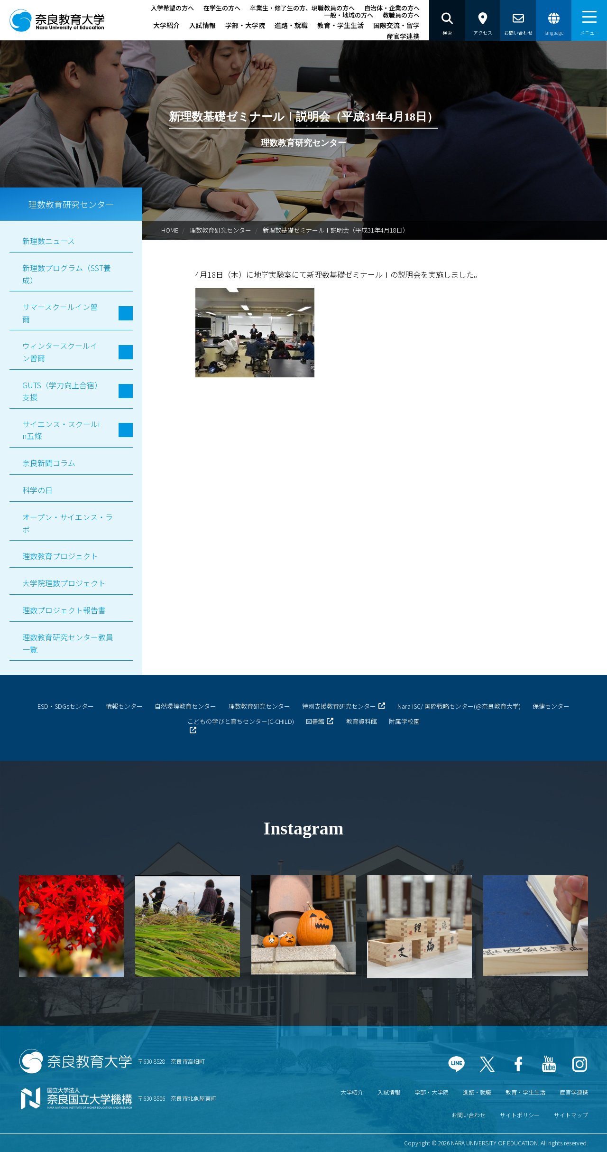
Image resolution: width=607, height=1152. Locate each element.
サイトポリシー (520, 1115)
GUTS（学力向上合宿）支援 (60, 391)
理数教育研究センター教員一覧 (67, 643)
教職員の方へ (401, 15)
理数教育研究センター (220, 229)
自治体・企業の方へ (392, 8)
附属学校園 (404, 721)
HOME (169, 229)
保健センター (551, 706)
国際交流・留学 (396, 25)
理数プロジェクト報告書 (64, 610)
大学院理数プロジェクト (64, 583)
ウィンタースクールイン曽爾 (60, 352)
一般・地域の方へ (348, 15)
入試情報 (202, 25)
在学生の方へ (221, 8)
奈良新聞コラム (48, 462)
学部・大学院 (245, 25)
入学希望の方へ (172, 8)
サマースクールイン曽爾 (60, 313)
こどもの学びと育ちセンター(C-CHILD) (240, 721)
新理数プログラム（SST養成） (66, 274)
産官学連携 (403, 36)
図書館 (315, 721)
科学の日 (37, 490)
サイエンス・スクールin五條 (61, 430)
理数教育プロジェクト (60, 556)
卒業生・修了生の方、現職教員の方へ (302, 8)
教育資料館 (361, 721)
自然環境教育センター (185, 706)
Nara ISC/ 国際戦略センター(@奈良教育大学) (459, 706)
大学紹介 (166, 25)
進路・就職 (291, 25)
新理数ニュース (48, 240)
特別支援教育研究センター (339, 706)
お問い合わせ (468, 1115)
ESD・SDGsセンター (65, 706)
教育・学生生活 (340, 25)
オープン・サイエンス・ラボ (67, 523)
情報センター (124, 706)
